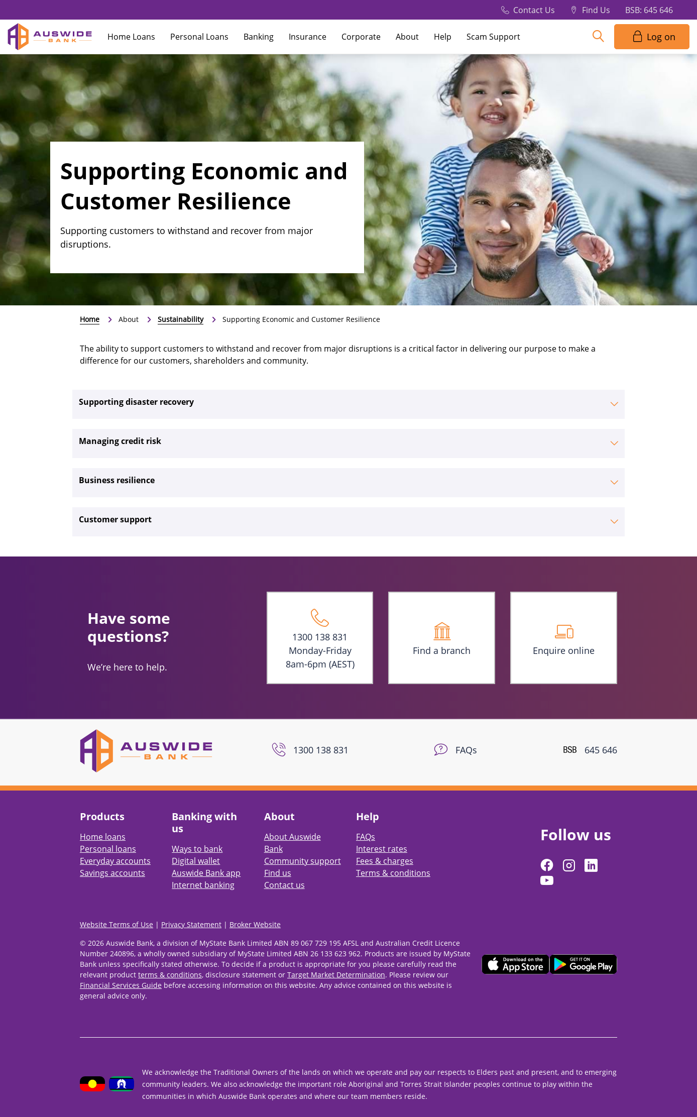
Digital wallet (196, 860)
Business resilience (117, 480)
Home (89, 319)
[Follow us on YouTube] (547, 880)
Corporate (361, 36)
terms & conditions (170, 974)
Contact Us (534, 10)
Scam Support (493, 36)
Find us (277, 872)
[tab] (348, 404)
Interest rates (381, 848)
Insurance (307, 36)
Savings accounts (112, 872)
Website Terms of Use (116, 924)
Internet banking (203, 884)
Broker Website (255, 924)
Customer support (115, 519)
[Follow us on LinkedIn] (592, 865)
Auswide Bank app (206, 872)
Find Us (596, 10)
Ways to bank (197, 848)
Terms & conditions (393, 872)
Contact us (284, 884)
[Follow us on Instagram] (569, 865)
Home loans (103, 836)
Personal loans (108, 848)
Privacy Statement (191, 924)
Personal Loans (199, 36)
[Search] (598, 37)
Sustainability (180, 319)
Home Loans (131, 36)
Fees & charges (384, 860)
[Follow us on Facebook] (547, 865)
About (407, 36)
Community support (302, 860)
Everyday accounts (115, 860)
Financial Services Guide (121, 985)
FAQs (365, 836)
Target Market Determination (336, 974)
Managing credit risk (120, 440)
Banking (259, 36)
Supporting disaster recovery (136, 401)
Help (442, 36)
